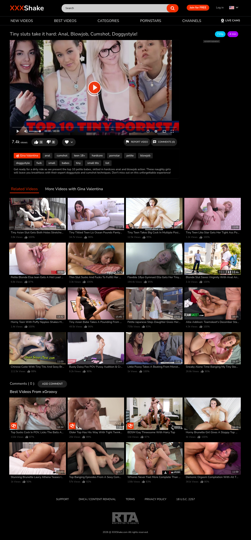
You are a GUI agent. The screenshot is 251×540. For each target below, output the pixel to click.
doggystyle (23, 163)
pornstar (114, 155)
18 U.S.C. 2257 (185, 499)
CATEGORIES (108, 20)
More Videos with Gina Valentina (74, 189)
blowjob (145, 155)
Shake (27, 8)
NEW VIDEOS (22, 20)
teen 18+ (79, 155)
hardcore (97, 155)
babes (65, 163)
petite (130, 155)
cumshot (62, 155)
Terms (130, 499)
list (107, 163)
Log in (220, 7)
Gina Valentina (27, 156)
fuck (39, 163)
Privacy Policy (155, 499)
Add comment (52, 384)
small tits (93, 163)
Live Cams (230, 20)
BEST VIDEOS (65, 20)
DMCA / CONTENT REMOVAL (97, 499)
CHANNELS (191, 20)
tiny (78, 163)
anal (47, 155)
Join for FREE (198, 7)
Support (62, 499)
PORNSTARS (150, 20)
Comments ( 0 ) (22, 384)
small (51, 163)
